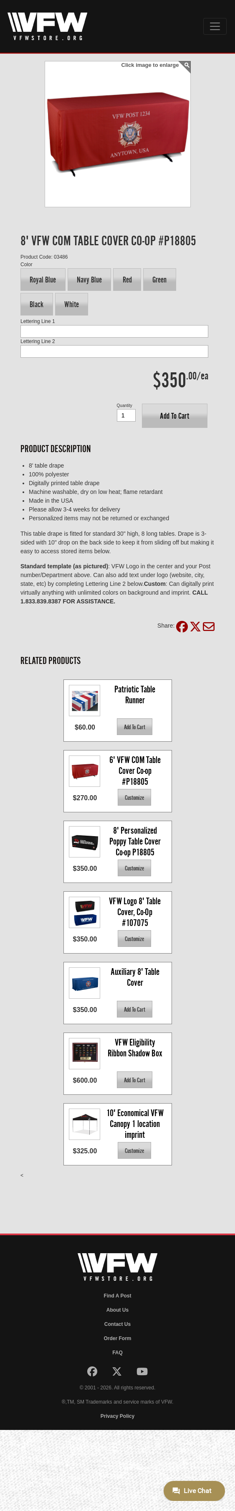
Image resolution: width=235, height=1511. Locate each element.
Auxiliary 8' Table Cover (136, 977)
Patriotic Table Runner (135, 694)
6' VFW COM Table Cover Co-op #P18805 (135, 770)
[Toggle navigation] (215, 26)
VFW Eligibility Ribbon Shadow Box (135, 1047)
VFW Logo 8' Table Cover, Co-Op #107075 (135, 911)
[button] (43, 279)
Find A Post (117, 1296)
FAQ (117, 1353)
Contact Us (117, 1324)
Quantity (124, 405)
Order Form (117, 1338)
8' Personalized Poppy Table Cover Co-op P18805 (135, 841)
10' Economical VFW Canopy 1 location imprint (135, 1123)
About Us (117, 1310)
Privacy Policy (117, 1416)
